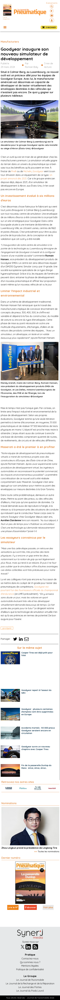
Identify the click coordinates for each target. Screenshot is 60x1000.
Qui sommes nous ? (30, 962)
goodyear (7, 628)
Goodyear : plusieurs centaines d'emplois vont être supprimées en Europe (37, 712)
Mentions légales (30, 965)
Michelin (27, 171)
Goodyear (38, 171)
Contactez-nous (30, 958)
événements (51, 3)
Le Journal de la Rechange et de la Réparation (30, 983)
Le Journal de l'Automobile (30, 979)
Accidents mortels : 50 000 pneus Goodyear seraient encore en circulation (38, 730)
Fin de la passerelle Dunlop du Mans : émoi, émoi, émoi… (36, 766)
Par (31, 65)
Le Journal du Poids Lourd (30, 990)
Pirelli (13, 171)
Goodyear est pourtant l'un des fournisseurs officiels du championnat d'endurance (29, 590)
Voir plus (48, 907)
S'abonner (30, 907)
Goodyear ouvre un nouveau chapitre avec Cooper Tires (35, 748)
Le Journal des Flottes (30, 987)
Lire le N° (13, 907)
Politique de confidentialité (30, 969)
